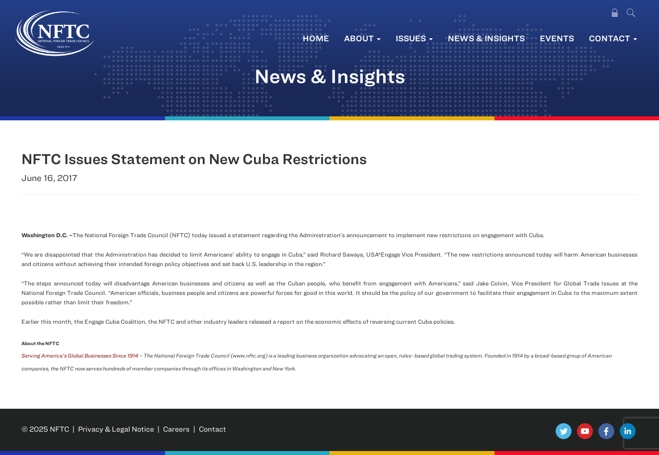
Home (316, 38)
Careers (176, 429)
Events (557, 38)
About (362, 38)
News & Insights (486, 38)
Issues (414, 38)
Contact (613, 38)
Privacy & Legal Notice (116, 429)
